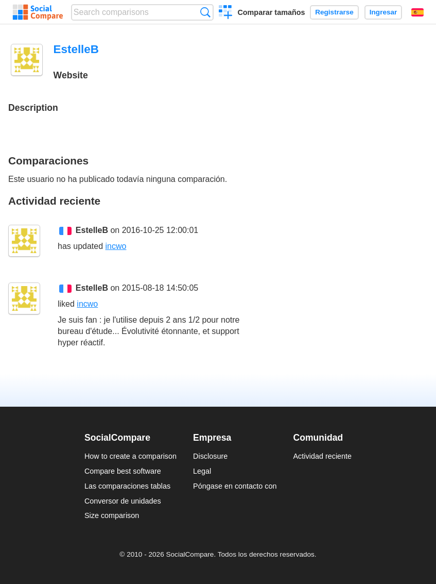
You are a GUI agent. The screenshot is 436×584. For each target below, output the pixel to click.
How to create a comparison (130, 456)
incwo (116, 246)
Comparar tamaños (271, 12)
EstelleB (92, 230)
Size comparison (111, 515)
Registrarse (334, 12)
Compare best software (122, 471)
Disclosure (210, 456)
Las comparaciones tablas (127, 486)
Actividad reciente (322, 456)
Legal (202, 471)
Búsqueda (205, 12)
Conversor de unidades (122, 501)
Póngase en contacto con (234, 486)
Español (417, 12)
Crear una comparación (226, 13)
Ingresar (383, 12)
